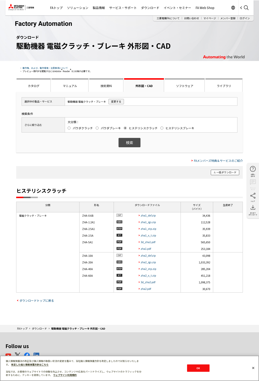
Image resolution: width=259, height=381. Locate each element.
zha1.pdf (146, 248)
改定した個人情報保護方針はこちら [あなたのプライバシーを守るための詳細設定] (30, 364)
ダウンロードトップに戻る (36, 300)
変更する (116, 101)
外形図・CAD (144, 86)
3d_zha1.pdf (148, 242)
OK (198, 368)
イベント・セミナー (177, 7)
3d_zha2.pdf (148, 282)
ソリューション (77, 7)
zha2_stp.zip (148, 269)
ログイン (245, 18)
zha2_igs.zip (148, 262)
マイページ (209, 18)
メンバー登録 (227, 18)
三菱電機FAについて (168, 18)
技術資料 (106, 86)
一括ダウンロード (226, 172)
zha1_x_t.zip (148, 235)
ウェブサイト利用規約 (65, 375)
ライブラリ (224, 86)
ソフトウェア (184, 86)
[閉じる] (253, 368)
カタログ (33, 86)
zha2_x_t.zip (148, 275)
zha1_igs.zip (148, 222)
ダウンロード (150, 7)
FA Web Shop (205, 7)
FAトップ (56, 7)
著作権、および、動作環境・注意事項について (45, 67)
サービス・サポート (123, 7)
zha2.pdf (146, 289)
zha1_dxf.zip (148, 215)
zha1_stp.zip (148, 229)
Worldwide (233, 7)
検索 (129, 142)
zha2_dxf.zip (148, 255)
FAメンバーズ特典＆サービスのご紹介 (218, 160)
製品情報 (99, 7)
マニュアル (70, 86)
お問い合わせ (191, 18)
